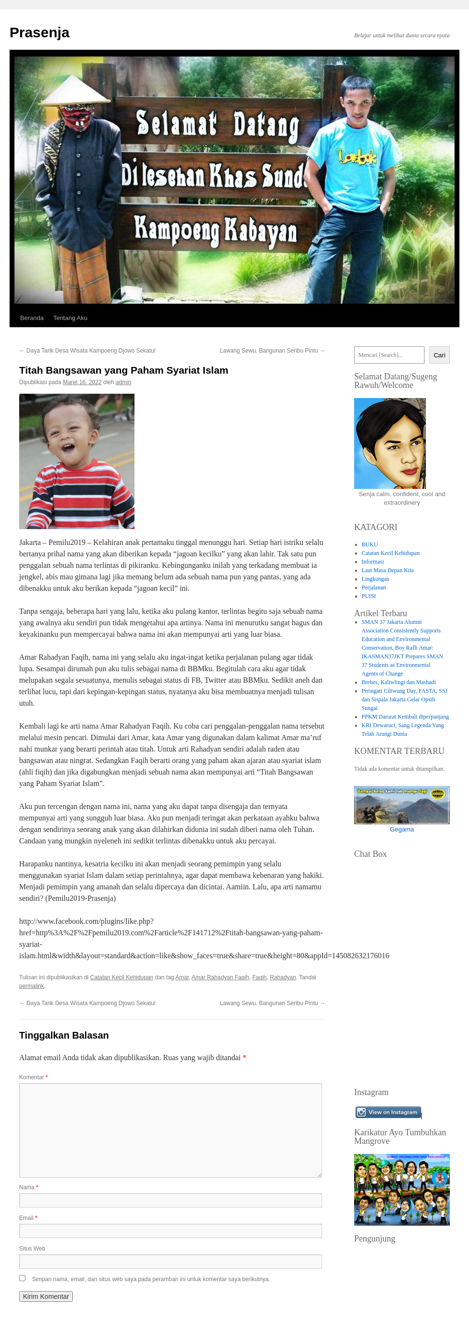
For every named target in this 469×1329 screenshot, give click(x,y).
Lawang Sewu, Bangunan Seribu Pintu (272, 350)
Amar (182, 977)
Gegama (402, 829)
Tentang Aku (70, 317)
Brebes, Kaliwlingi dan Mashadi (399, 682)
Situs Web (32, 1248)
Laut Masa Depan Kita (388, 570)
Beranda (32, 317)
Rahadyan (283, 977)
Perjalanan (374, 587)
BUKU (370, 544)
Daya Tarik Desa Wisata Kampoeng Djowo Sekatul (87, 350)
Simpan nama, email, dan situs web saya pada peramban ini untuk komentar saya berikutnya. (151, 1279)
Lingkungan (376, 579)
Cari (439, 355)
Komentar (33, 1077)
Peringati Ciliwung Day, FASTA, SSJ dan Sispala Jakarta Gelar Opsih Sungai (404, 699)
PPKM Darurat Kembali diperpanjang (405, 716)
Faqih (259, 977)
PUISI (369, 596)
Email (28, 1218)
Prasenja (39, 32)
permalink (31, 986)
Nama (28, 1187)
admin (124, 382)
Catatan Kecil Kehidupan (121, 977)
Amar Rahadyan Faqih (220, 977)
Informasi (373, 561)
